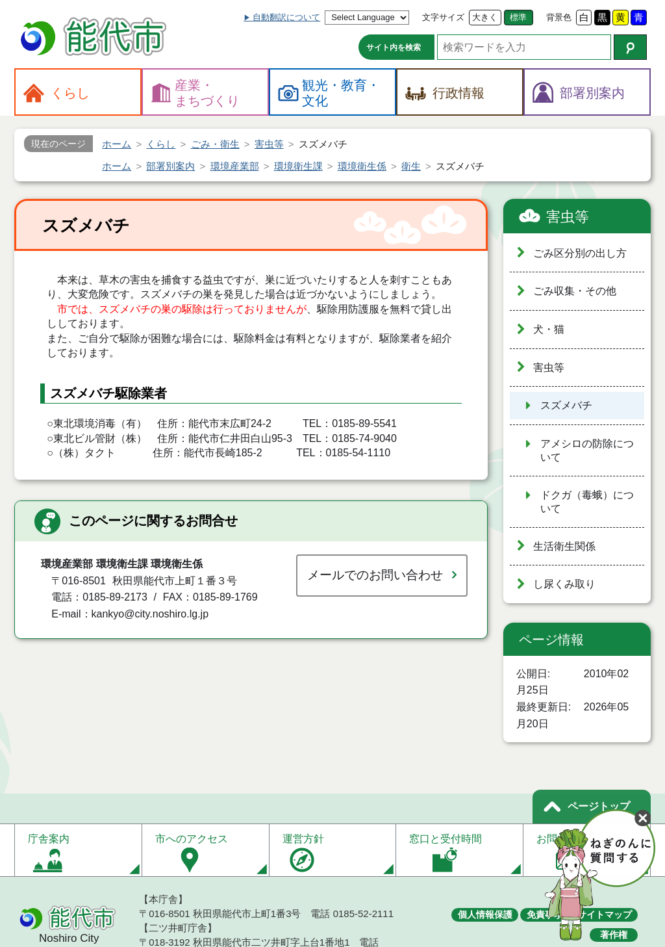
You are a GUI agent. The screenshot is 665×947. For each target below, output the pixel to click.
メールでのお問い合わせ (375, 575)
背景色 (558, 17)
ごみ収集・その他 (574, 290)
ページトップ (599, 806)
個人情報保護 (485, 914)
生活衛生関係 (564, 546)
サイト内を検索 (393, 47)
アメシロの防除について (587, 450)
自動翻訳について (286, 17)
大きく (484, 17)
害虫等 (567, 217)
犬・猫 (548, 329)
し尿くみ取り (564, 584)
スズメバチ (566, 405)
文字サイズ (443, 17)
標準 (518, 17)
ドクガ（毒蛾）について (587, 501)
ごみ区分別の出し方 (580, 253)
